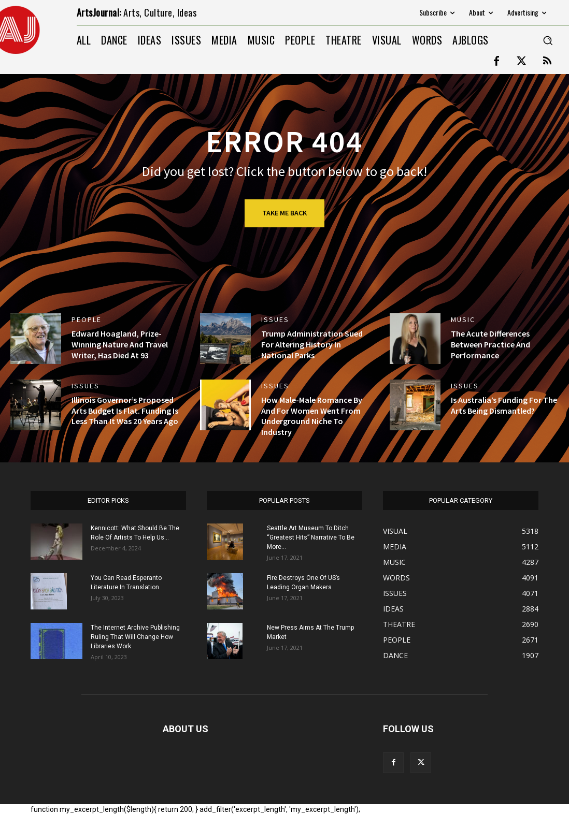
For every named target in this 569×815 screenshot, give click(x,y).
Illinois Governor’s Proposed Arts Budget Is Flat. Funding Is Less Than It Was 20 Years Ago (125, 411)
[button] (547, 40)
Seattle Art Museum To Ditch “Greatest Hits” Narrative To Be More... (310, 537)
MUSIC (463, 319)
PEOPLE (87, 319)
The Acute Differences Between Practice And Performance (490, 344)
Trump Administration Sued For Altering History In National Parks (312, 344)
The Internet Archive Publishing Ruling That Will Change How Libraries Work (135, 637)
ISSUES (275, 319)
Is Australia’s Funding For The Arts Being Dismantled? (504, 405)
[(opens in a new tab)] (35, 338)
